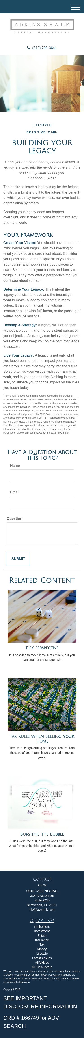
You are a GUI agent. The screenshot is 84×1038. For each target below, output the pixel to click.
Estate (42, 935)
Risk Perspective (42, 648)
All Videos (42, 962)
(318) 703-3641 (42, 48)
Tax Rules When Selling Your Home (42, 738)
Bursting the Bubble (42, 834)
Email (15, 492)
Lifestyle (42, 953)
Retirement (42, 926)
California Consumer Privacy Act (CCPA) (38, 974)
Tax (42, 944)
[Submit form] (18, 559)
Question (14, 518)
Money (42, 949)
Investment (42, 931)
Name (15, 465)
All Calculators (42, 967)
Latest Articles (42, 958)
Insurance (42, 940)
